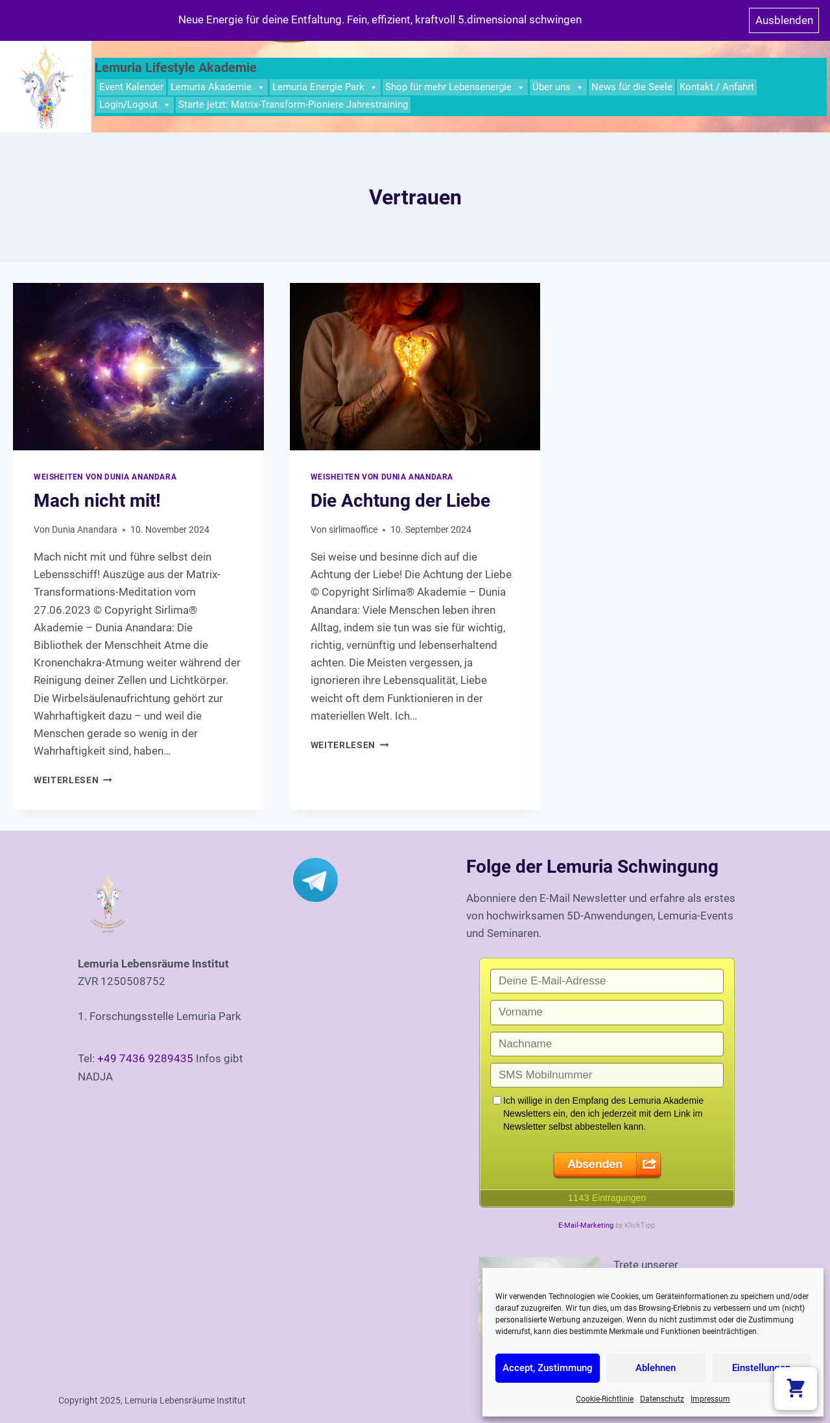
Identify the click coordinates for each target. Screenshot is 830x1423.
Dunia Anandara (84, 529)
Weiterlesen (73, 780)
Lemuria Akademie (218, 87)
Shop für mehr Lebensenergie (455, 87)
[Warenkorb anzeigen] (795, 1388)
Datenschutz (662, 1399)
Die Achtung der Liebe (400, 500)
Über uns (558, 87)
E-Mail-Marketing (585, 1225)
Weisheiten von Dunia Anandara (105, 476)
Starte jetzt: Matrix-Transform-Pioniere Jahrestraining (293, 104)
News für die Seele (631, 87)
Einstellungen (761, 1368)
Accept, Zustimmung (548, 1368)
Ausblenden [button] (784, 20)
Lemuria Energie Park (325, 87)
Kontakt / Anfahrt (717, 87)
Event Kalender (131, 87)
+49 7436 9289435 (145, 1058)
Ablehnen (655, 1368)
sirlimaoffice (353, 529)
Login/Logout (135, 105)
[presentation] (138, 366)
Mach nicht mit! (97, 500)
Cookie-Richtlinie (605, 1399)
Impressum (710, 1399)
